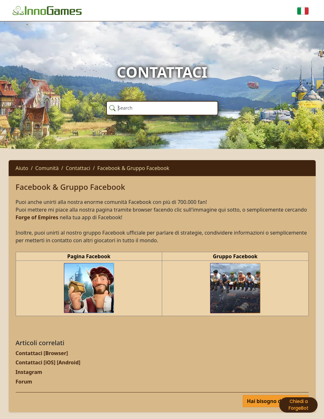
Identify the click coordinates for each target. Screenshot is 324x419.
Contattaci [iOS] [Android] (48, 362)
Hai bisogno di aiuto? (273, 401)
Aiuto (22, 168)
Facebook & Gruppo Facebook (133, 168)
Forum (24, 381)
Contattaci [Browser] (42, 353)
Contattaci (78, 168)
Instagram (29, 372)
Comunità (47, 168)
